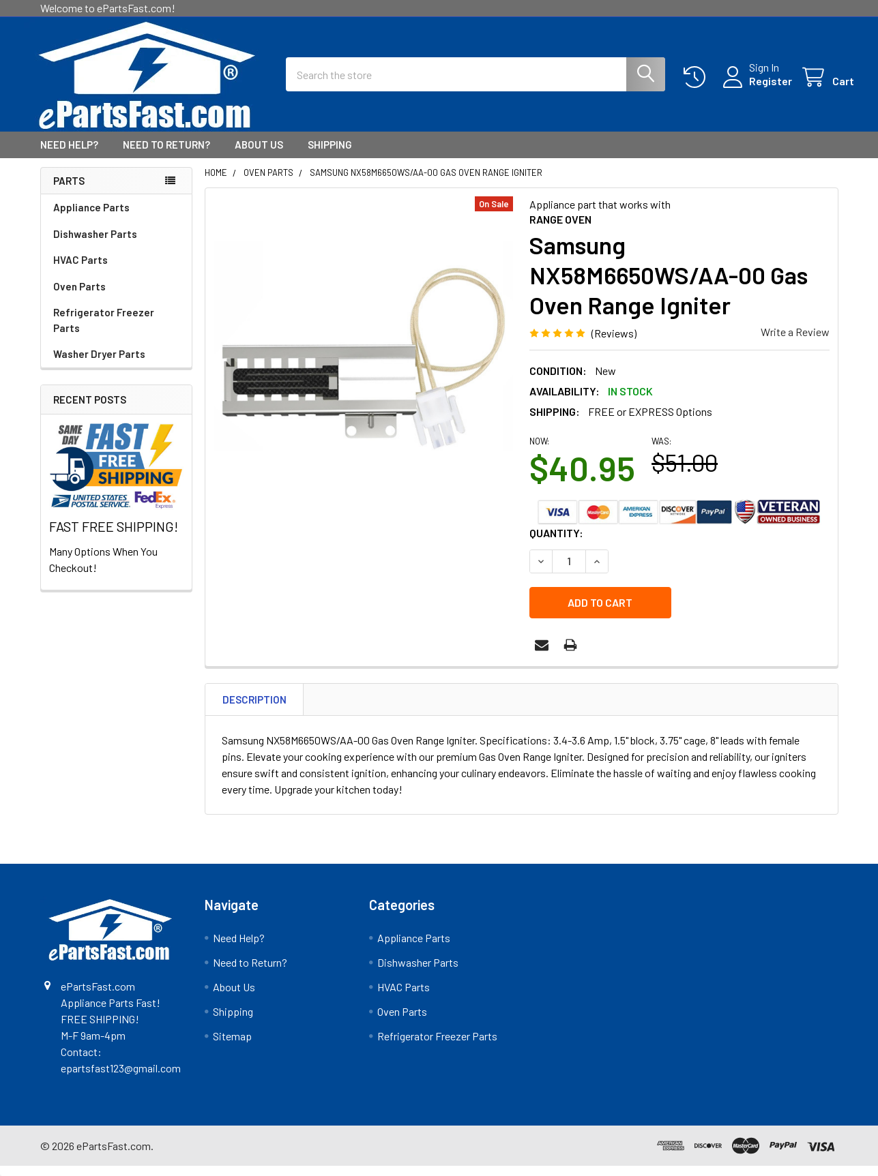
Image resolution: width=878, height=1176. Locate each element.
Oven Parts (79, 298)
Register (754, 88)
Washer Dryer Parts (99, 366)
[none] (364, 359)
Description (254, 710)
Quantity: (556, 544)
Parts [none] (69, 193)
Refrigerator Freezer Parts (103, 332)
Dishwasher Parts (95, 246)
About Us (259, 157)
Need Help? (69, 157)
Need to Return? (166, 157)
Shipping (330, 157)
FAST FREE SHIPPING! (113, 538)
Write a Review (795, 343)
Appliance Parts (91, 219)
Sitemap (232, 1046)
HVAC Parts (80, 272)
